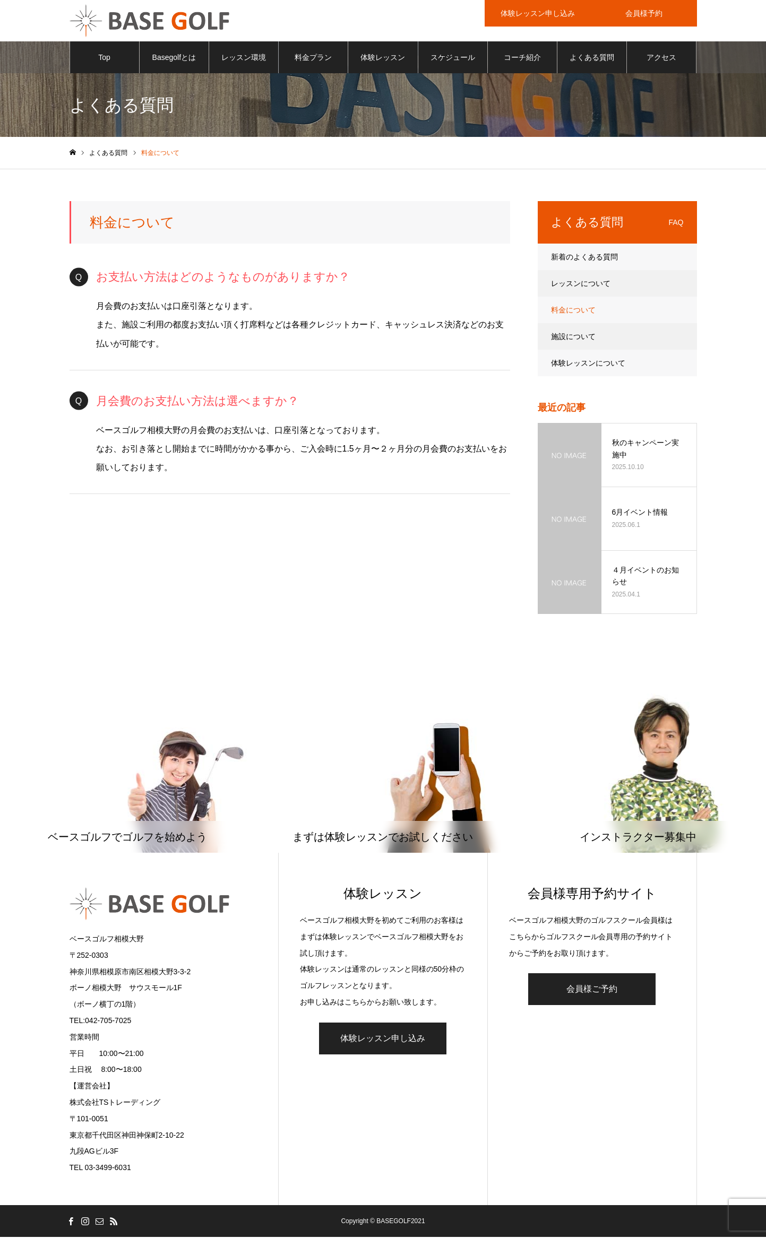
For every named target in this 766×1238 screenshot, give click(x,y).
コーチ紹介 (522, 58)
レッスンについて (580, 284)
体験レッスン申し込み (382, 1039)
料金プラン (313, 58)
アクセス (661, 58)
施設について (573, 337)
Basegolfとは (174, 58)
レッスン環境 (243, 58)
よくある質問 (592, 58)
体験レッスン (382, 58)
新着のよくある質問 (584, 258)
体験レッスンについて (588, 364)
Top (104, 58)
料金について (573, 311)
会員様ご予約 (591, 989)
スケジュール (453, 58)
